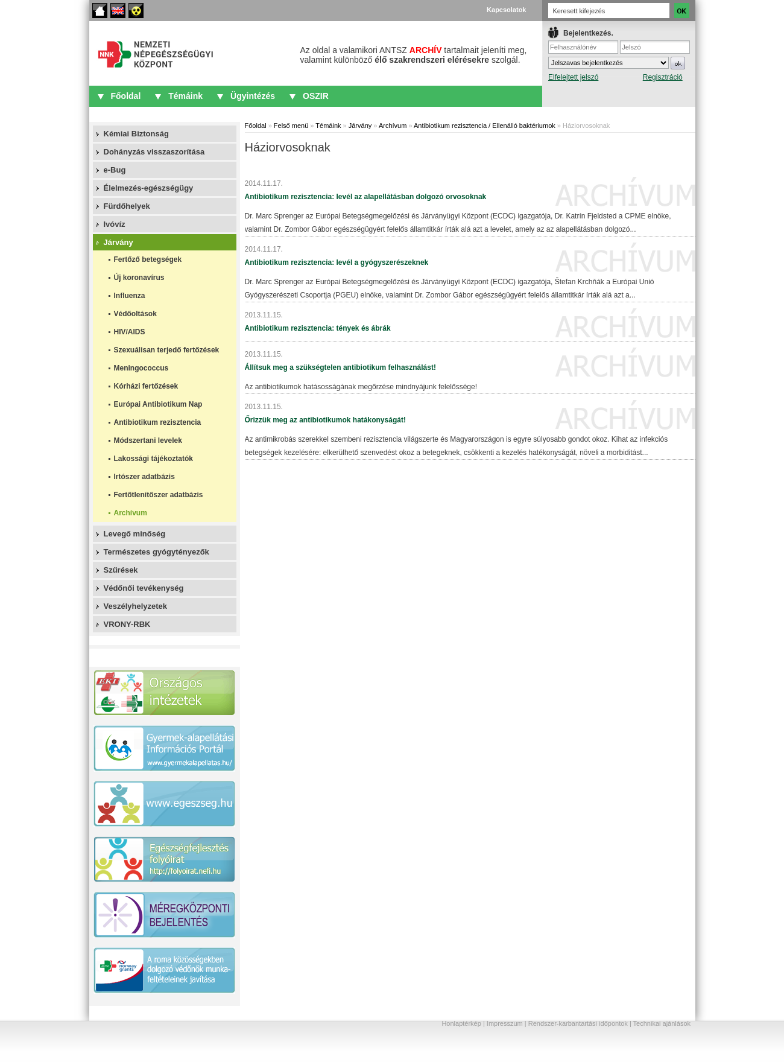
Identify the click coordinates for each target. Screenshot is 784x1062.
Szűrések (121, 569)
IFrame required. (619, 63)
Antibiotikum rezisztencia (157, 422)
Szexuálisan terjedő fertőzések (167, 350)
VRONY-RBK (127, 624)
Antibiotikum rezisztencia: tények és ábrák (318, 328)
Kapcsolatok (506, 9)
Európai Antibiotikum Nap (158, 404)
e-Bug (115, 169)
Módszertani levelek (148, 440)
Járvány (118, 242)
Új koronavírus (139, 277)
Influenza (129, 295)
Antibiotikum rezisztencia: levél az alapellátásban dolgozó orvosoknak (366, 196)
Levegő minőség (135, 533)
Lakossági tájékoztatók (153, 458)
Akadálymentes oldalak (136, 10)
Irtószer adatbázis (144, 476)
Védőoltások (135, 314)
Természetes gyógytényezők (156, 551)
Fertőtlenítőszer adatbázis (158, 495)
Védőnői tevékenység (144, 588)
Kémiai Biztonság (136, 133)
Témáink (185, 96)
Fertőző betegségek (148, 259)
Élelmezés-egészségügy (149, 187)
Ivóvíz (114, 224)
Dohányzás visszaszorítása (154, 151)
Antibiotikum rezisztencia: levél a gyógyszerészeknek (337, 262)
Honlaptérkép (461, 1023)
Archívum (130, 513)
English (117, 10)
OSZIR (316, 96)
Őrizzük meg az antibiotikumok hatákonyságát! (325, 420)
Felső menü (291, 125)
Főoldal (99, 10)
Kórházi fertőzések (146, 386)
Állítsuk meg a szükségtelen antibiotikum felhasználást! (340, 367)
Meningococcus (141, 368)
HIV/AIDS (129, 332)
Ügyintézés (252, 96)
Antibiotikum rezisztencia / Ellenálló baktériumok (484, 125)
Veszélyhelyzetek (136, 606)
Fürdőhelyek (127, 206)
